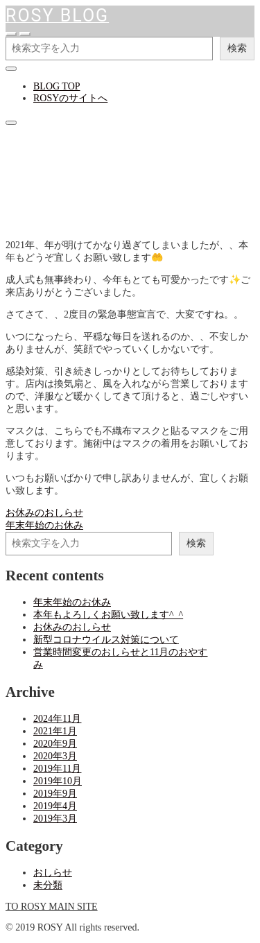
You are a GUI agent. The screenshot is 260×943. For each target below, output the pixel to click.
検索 (237, 47)
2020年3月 (55, 756)
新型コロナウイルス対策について (106, 639)
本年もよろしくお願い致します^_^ (108, 614)
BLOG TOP (56, 86)
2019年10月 (57, 781)
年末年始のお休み (72, 602)
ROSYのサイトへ (70, 98)
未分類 (47, 885)
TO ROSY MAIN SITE (52, 906)
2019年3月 (55, 818)
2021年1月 (55, 731)
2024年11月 (57, 718)
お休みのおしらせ (72, 627)
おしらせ (25, 223)
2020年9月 (55, 743)
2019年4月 (55, 806)
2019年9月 (55, 793)
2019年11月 (57, 768)
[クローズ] (11, 69)
